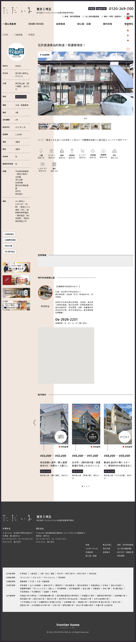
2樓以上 (51, 588)
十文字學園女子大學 (28, 601)
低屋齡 (46, 591)
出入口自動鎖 (35, 585)
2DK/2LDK (37, 577)
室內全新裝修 (82, 585)
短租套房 (89, 551)
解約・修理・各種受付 (112, 16)
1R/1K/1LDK (25, 577)
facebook (128, 25)
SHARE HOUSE (36, 23)
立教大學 (56, 604)
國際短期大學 (68, 604)
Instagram (128, 30)
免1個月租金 (10, 251)
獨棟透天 (59, 585)
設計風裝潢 (69, 585)
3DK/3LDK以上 (49, 577)
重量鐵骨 (23, 581)
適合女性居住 (116, 585)
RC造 (32, 581)
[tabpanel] (84, 83)
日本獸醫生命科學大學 (41, 604)
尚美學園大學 (120, 595)
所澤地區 (23, 573)
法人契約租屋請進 (92, 16)
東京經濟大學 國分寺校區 (99, 601)
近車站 (105, 585)
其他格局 (61, 577)
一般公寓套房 (9, 23)
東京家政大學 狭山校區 (68, 598)
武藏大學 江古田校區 (104, 604)
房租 (87, 544)
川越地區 (33, 573)
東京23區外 (81, 573)
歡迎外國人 (107, 544)
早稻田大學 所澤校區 (28, 595)
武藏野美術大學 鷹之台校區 (50, 601)
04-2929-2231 (66, 319)
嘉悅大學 (116, 601)
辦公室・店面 (84, 23)
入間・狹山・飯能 (47, 573)
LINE (128, 35)
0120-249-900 (121, 8)
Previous (44, 83)
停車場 (54, 591)
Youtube (128, 40)
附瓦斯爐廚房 (74, 588)
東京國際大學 (25, 598)
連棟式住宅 (48, 585)
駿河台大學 (51, 598)
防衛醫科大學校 (88, 595)
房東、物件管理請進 (72, 16)
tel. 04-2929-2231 (10, 538)
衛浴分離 (8, 245)
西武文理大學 (39, 598)
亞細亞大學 (24, 604)
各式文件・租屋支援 (125, 551)
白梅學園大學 (69, 601)
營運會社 (128, 23)
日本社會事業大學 (101, 598)
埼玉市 (60, 573)
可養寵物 (96, 588)
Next (127, 83)
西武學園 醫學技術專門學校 (68, 595)
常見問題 (120, 555)
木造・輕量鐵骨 (43, 581)
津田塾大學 (82, 601)
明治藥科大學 (85, 598)
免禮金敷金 (9, 234)
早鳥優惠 (23, 585)
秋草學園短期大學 (46, 595)
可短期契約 (36, 591)
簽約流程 (107, 23)
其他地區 (92, 573)
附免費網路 (61, 588)
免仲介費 (106, 588)
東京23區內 (69, 573)
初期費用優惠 (10, 240)
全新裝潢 (60, 23)
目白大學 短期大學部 (84, 604)
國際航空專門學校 (104, 595)
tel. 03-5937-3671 (43, 538)
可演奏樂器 (24, 591)
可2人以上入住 (39, 588)
